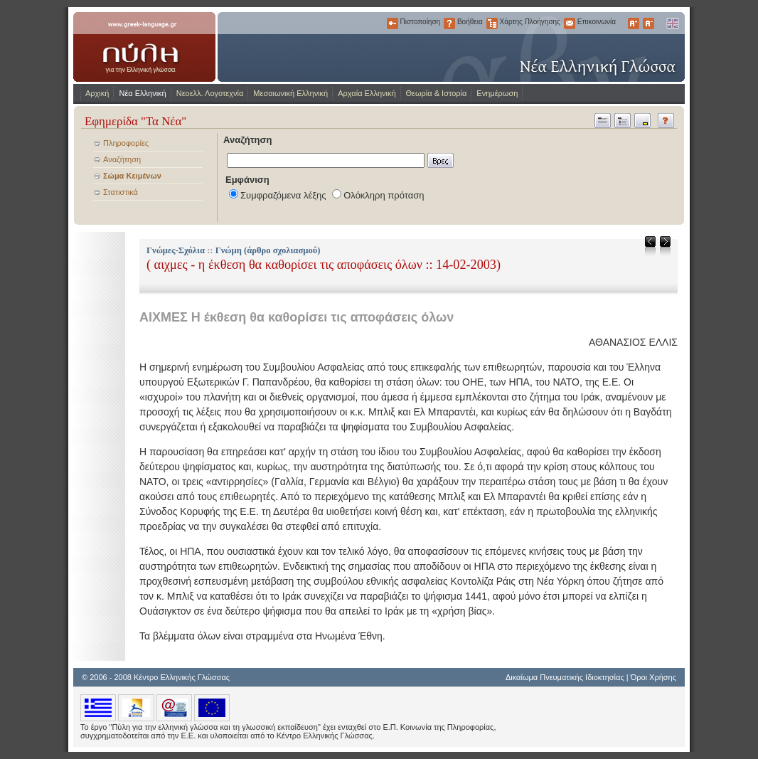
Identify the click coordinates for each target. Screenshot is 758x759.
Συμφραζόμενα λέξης (283, 195)
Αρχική (97, 93)
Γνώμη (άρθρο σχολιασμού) (268, 250)
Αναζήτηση (122, 159)
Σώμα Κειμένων (132, 175)
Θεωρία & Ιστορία (436, 93)
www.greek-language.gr (144, 47)
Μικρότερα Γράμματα (648, 23)
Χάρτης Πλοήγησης (492, 23)
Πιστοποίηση (392, 23)
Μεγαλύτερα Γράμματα (633, 23)
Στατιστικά (120, 192)
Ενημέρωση (497, 93)
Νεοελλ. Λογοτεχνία (210, 93)
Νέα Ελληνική (142, 93)
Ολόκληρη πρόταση (383, 195)
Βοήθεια (449, 23)
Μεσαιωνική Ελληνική (290, 93)
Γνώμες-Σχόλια (175, 250)
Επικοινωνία (569, 23)
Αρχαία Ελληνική (366, 93)
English (672, 23)
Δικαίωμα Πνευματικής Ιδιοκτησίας (565, 677)
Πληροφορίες (126, 143)
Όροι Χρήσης (653, 677)
